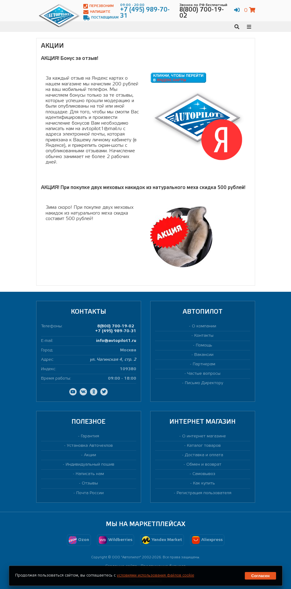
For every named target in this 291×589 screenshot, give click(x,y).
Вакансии (203, 355)
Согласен (260, 576)
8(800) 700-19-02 (115, 326)
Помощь (204, 345)
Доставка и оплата (204, 455)
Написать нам (90, 474)
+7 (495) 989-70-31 (115, 331)
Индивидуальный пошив (90, 465)
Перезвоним (98, 6)
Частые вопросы (203, 374)
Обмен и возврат (203, 465)
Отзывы (90, 483)
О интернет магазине (204, 436)
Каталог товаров (204, 446)
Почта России (90, 493)
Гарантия (90, 436)
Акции (90, 455)
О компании (204, 326)
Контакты (203, 336)
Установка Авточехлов (90, 446)
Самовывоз (203, 474)
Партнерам (204, 364)
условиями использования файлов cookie (155, 575)
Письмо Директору (204, 383)
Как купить (204, 483)
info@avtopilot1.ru (116, 341)
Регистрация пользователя (204, 493)
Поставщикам (101, 17)
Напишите (96, 12)
